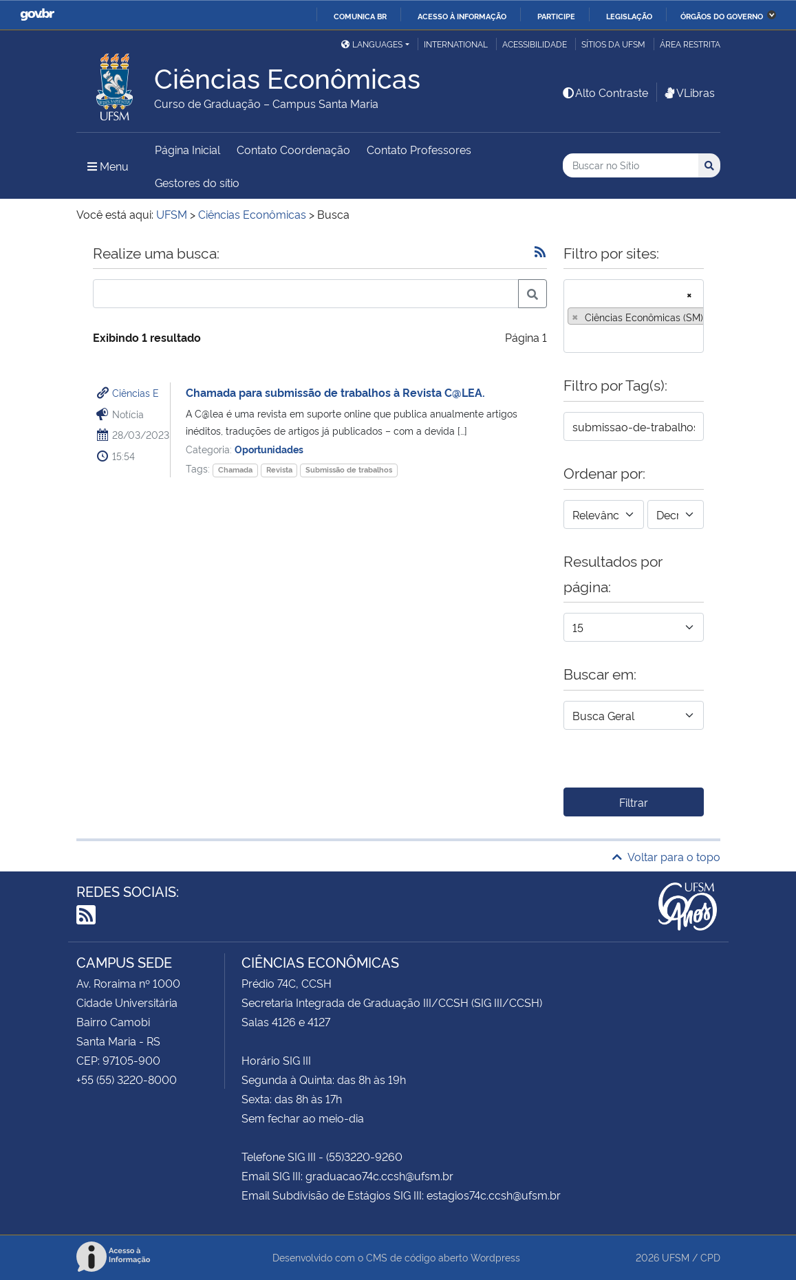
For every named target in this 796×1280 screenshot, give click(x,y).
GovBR (37, 14)
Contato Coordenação (293, 149)
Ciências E (135, 392)
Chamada (235, 469)
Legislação (629, 15)
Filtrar (633, 802)
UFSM (675, 1256)
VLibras (689, 92)
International (456, 44)
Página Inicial (187, 149)
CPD (710, 1256)
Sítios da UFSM (613, 44)
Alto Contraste (604, 92)
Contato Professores (419, 149)
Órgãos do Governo (721, 15)
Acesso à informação (462, 15)
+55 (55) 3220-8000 (126, 1079)
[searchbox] (572, 337)
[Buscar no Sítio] (630, 165)
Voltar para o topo (666, 856)
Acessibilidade (534, 44)
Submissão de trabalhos (348, 469)
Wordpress (495, 1256)
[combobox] (633, 316)
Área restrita (690, 44)
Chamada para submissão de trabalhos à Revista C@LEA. (335, 392)
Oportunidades (269, 448)
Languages (371, 44)
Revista (279, 469)
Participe (556, 15)
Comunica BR (360, 15)
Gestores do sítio (197, 182)
